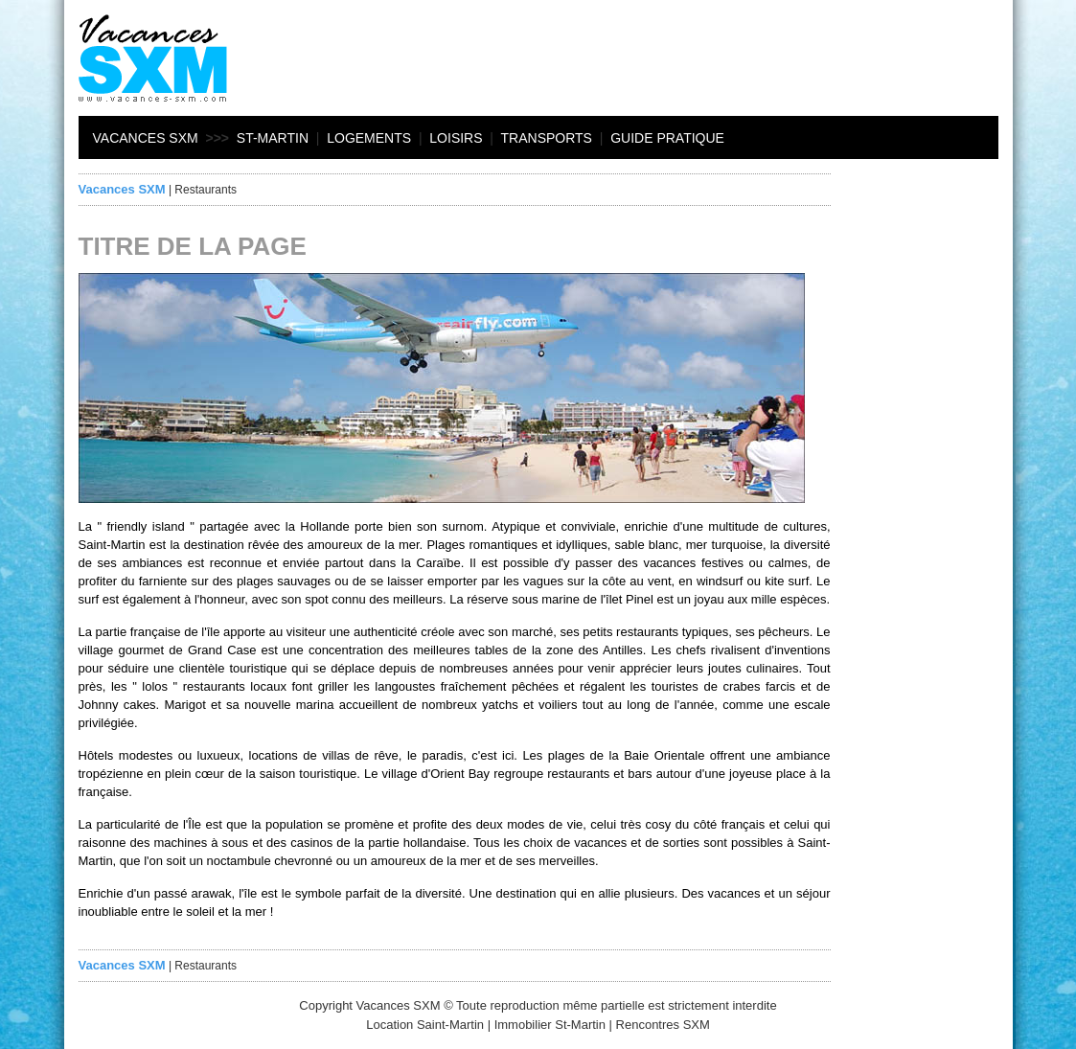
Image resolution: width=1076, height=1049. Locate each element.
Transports (546, 138)
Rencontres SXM (663, 1024)
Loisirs (455, 138)
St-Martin (273, 138)
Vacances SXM (145, 138)
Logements (369, 138)
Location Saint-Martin (425, 1024)
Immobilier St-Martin (550, 1024)
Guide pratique (667, 138)
